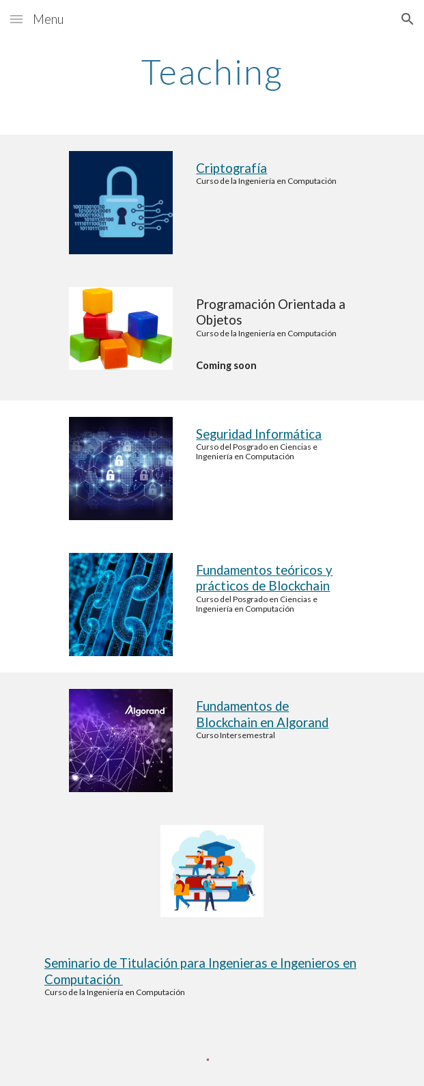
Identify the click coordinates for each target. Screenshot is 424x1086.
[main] (212, 71)
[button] (16, 19)
